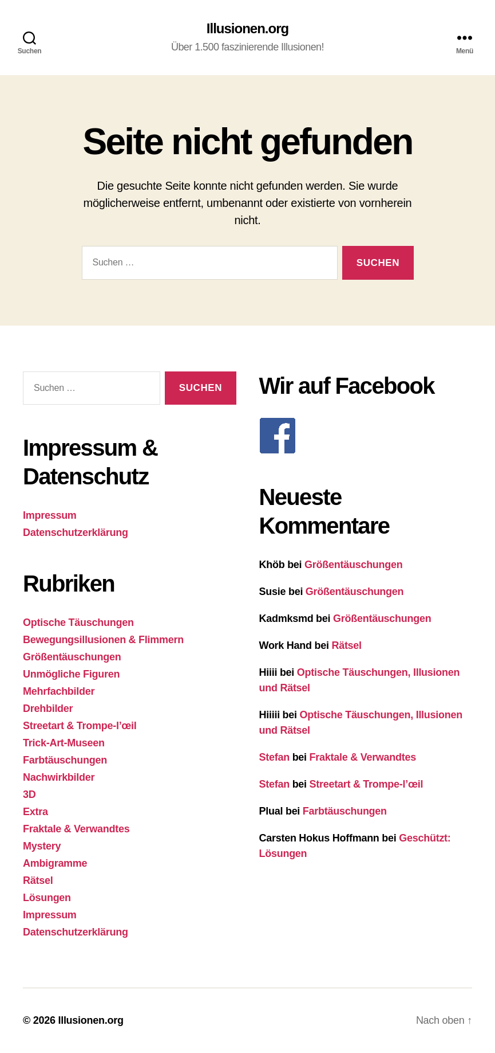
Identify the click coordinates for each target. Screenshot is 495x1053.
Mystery (42, 846)
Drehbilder (48, 708)
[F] (366, 435)
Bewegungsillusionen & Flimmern (103, 639)
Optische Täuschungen (78, 622)
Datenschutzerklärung (75, 532)
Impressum (50, 515)
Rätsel (38, 880)
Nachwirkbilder (58, 777)
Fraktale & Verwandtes (76, 829)
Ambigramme (55, 863)
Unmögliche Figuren (71, 674)
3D (29, 794)
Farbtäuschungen (65, 760)
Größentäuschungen (72, 657)
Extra (35, 811)
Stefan (274, 757)
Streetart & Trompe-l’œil (80, 725)
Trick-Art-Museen (64, 743)
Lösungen (47, 897)
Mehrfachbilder (58, 691)
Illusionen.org (247, 29)
